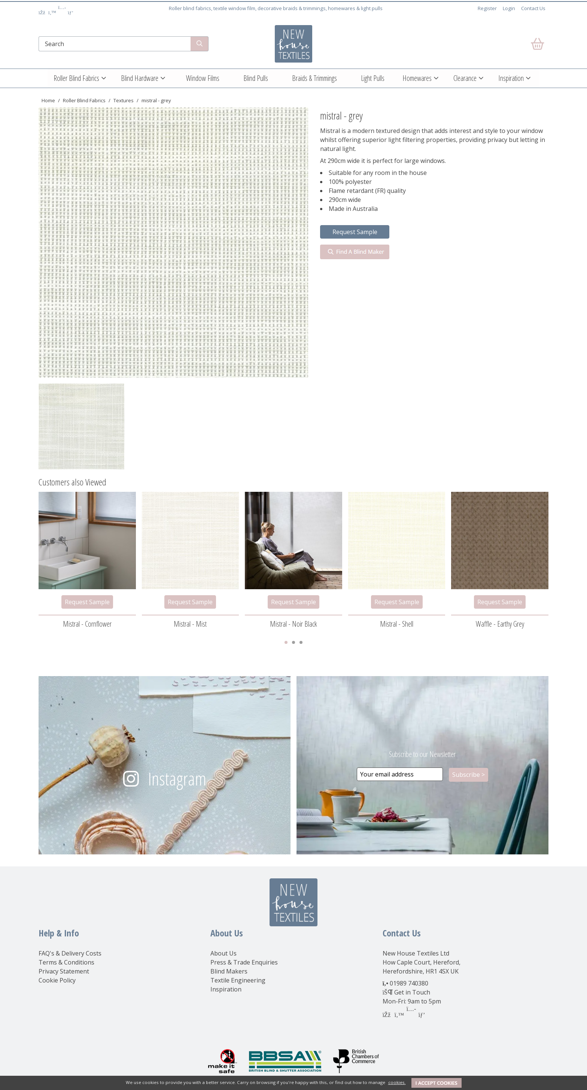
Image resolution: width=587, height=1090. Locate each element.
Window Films (202, 78)
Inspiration (511, 78)
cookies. (397, 1082)
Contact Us (533, 8)
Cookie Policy (57, 980)
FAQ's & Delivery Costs (70, 953)
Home (48, 100)
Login (509, 8)
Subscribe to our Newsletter (422, 754)
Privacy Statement (64, 971)
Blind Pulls (255, 78)
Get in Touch (412, 992)
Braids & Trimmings (314, 78)
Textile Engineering (237, 980)
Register (487, 8)
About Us (223, 953)
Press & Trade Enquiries (244, 962)
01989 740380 (409, 983)
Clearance (465, 78)
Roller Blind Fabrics (76, 78)
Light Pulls (372, 78)
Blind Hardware (139, 78)
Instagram (177, 778)
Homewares (417, 78)
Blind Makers (228, 971)
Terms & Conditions (66, 962)
